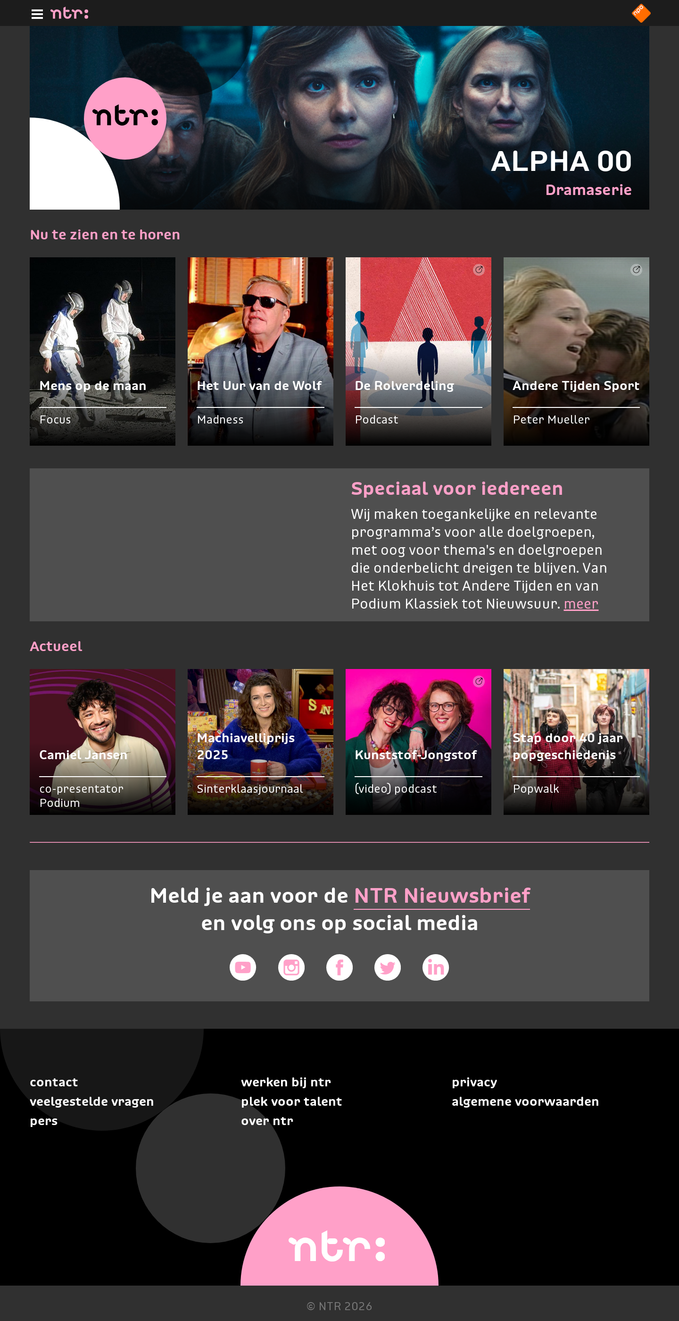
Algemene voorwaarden (525, 1101)
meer (580, 604)
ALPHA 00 (561, 160)
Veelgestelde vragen (92, 1101)
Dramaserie (588, 189)
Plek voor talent (291, 1101)
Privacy (474, 1082)
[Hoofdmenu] (35, 13)
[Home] (69, 16)
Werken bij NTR (286, 1082)
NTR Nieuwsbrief (442, 895)
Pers (44, 1120)
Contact (54, 1082)
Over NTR (267, 1120)
